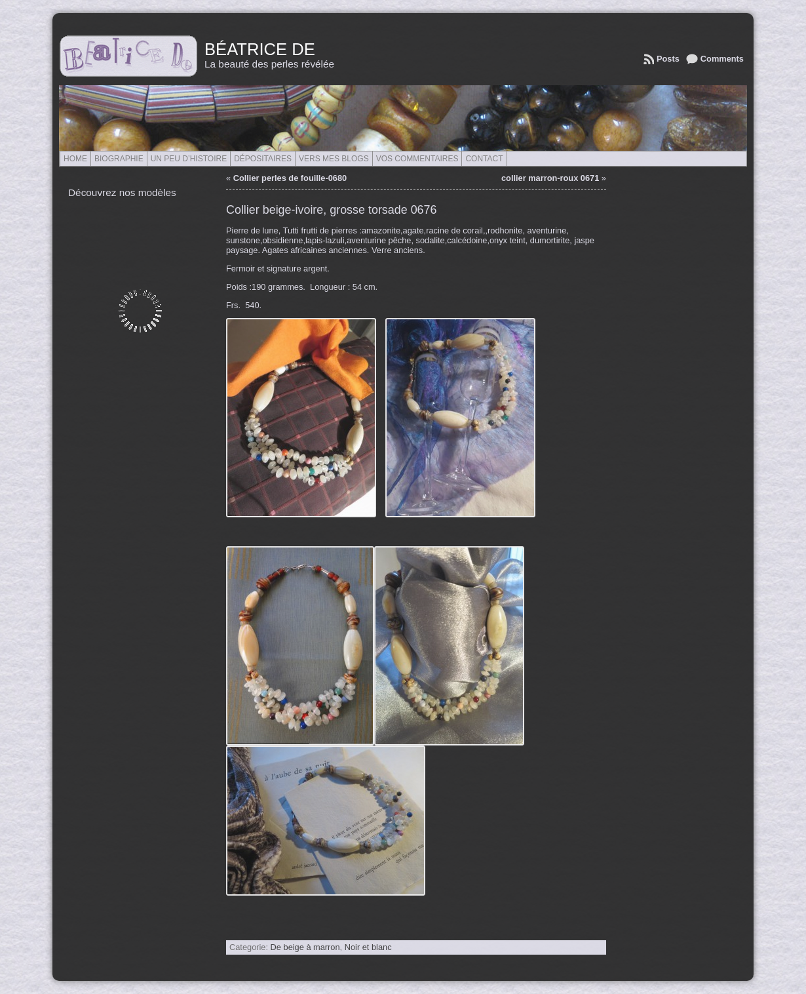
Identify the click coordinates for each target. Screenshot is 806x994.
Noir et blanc (368, 947)
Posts (668, 59)
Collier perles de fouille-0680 (290, 178)
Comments (722, 59)
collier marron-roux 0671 (550, 178)
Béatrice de (259, 49)
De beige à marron (305, 947)
